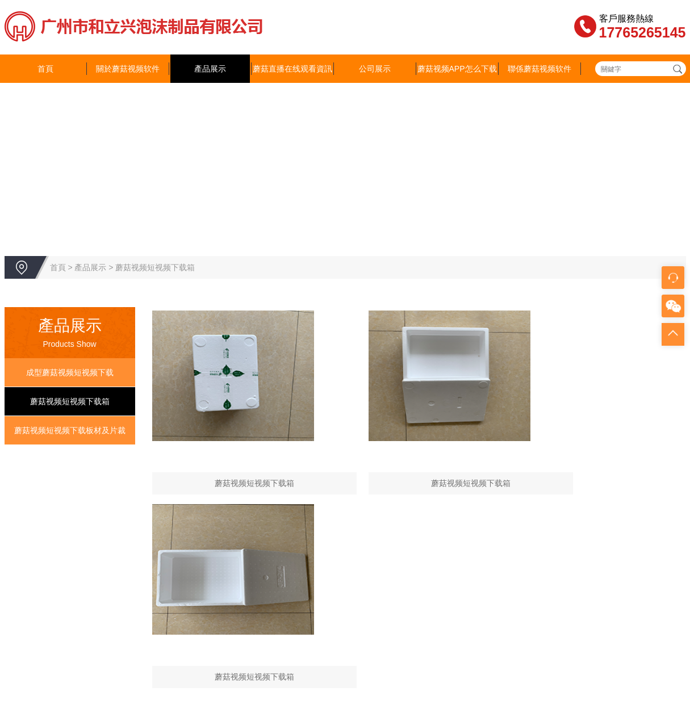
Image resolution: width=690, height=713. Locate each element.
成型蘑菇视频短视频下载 (70, 372)
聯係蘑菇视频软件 (539, 68)
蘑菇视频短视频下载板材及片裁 (70, 430)
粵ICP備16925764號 (500, 597)
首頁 (45, 68)
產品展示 (210, 68)
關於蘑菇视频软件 (128, 68)
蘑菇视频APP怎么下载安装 (457, 83)
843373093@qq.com (292, 631)
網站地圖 (16, 707)
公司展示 (375, 68)
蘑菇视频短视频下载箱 (155, 267)
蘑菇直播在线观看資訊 (292, 68)
